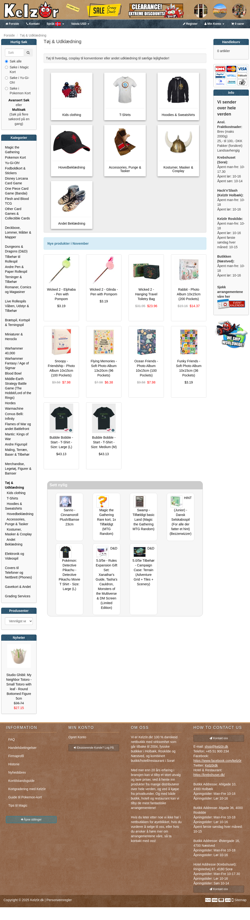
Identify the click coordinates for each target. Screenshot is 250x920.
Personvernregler (59, 900)
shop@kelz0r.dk (216, 746)
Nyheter (19, 637)
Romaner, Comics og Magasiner (18, 289)
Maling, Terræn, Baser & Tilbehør (17, 452)
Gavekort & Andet (18, 587)
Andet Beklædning (13, 542)
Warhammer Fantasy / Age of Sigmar (17, 363)
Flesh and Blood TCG (17, 201)
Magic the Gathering (12, 149)
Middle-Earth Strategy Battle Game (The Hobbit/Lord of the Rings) (18, 388)
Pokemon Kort (15, 157)
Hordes (10, 403)
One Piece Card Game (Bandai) (17, 191)
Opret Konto (77, 737)
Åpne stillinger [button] (31, 819)
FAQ (11, 739)
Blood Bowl (13, 373)
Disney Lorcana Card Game (16, 181)
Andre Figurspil (16, 444)
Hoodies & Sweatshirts (13, 506)
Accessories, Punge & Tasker (16, 521)
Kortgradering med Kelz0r (27, 789)
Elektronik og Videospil (14, 556)
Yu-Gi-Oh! (12, 163)
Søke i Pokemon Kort (18, 91)
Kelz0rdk (211, 765)
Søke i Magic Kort (17, 69)
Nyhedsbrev (17, 772)
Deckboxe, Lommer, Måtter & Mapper (18, 232)
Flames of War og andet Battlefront (18, 426)
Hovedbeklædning (19, 514)
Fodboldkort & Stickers (15, 170)
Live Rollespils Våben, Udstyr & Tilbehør (17, 306)
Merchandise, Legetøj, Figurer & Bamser (18, 468)
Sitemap (240, 900)
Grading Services (17, 596)
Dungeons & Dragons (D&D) (16, 249)
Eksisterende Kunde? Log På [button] (94, 747)
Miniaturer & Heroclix (14, 336)
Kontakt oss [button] (218, 738)
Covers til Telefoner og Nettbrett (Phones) (18, 572)
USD (80, 23)
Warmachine (14, 408)
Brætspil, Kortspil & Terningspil (17, 322)
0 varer (237, 23)
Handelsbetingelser (22, 748)
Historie (13, 764)
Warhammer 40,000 (14, 351)
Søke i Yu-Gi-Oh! (17, 80)
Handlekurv (231, 42)
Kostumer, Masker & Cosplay (18, 532)
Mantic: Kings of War (17, 436)
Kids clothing (15, 493)
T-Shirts (11, 498)
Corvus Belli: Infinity (14, 416)
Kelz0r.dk (37, 900)
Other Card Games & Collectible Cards (17, 213)
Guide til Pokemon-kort (25, 797)
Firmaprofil (16, 756)
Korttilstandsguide (21, 781)
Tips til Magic (17, 805)
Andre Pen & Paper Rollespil (16, 269)
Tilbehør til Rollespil (12, 259)
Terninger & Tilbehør (13, 279)
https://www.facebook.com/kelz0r (217, 761)
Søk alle (13, 61)
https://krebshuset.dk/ (209, 775)
